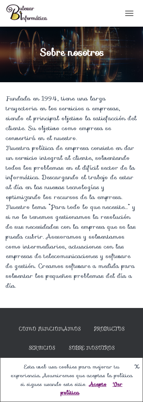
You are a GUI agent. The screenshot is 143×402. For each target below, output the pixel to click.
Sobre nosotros (92, 347)
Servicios (42, 347)
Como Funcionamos (50, 328)
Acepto (97, 384)
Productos (109, 328)
